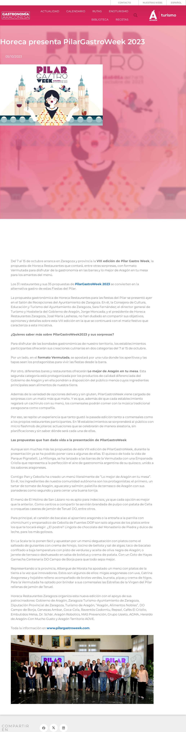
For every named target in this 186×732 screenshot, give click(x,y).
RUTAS (97, 11)
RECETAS (122, 19)
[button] (135, 15)
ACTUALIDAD (50, 11)
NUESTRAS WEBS (152, 2)
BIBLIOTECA (99, 19)
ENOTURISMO (118, 11)
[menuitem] (176, 2)
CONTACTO (124, 2)
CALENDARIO (75, 11)
